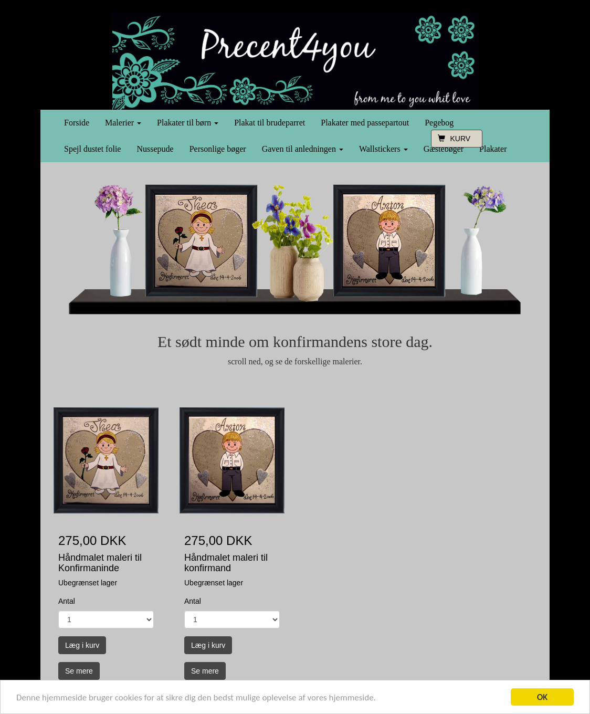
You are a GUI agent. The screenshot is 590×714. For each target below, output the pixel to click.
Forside (76, 122)
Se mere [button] (79, 671)
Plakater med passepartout (365, 122)
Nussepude (154, 148)
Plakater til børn (187, 122)
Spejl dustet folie (92, 148)
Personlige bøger (217, 148)
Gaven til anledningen (302, 148)
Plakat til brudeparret (269, 122)
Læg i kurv (82, 645)
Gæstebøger (443, 148)
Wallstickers (383, 148)
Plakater (493, 148)
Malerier (123, 122)
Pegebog (439, 122)
